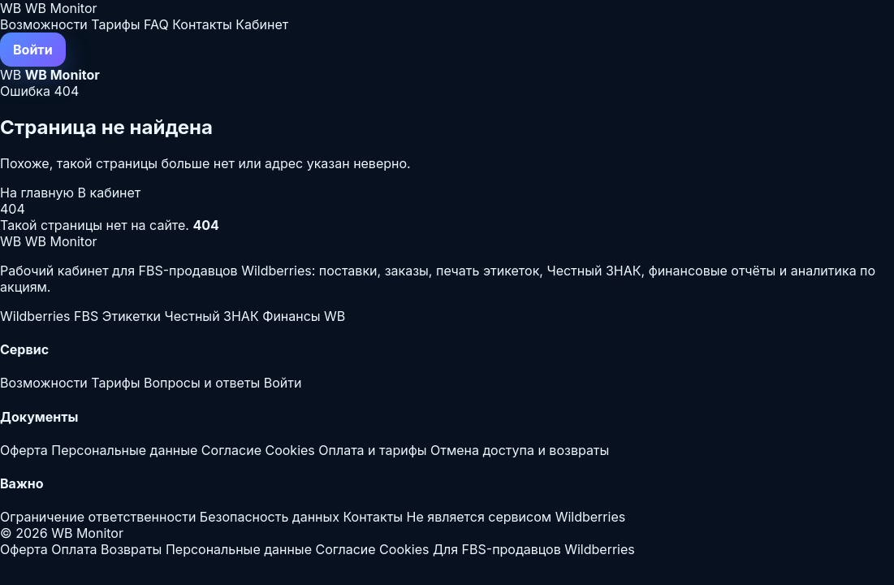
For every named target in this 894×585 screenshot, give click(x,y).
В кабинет (109, 192)
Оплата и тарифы (372, 450)
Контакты (202, 24)
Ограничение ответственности (98, 517)
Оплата (74, 549)
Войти (33, 49)
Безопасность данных (269, 517)
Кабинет (261, 24)
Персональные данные (124, 450)
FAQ (156, 24)
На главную (39, 192)
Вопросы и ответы (202, 383)
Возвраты (131, 549)
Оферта (24, 450)
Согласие (231, 450)
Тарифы (115, 24)
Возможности (44, 24)
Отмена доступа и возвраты (519, 450)
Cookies (289, 450)
